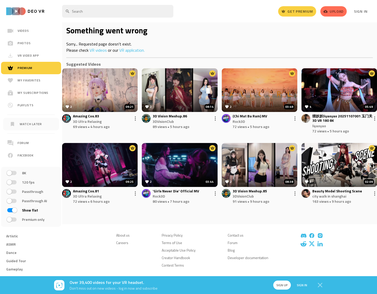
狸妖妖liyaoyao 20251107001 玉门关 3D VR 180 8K (342, 118)
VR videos (98, 50)
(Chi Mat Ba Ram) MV (250, 116)
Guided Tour (16, 260)
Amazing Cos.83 (86, 116)
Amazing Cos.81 (86, 191)
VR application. (132, 50)
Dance (11, 252)
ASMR (11, 244)
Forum (233, 242)
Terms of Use (172, 242)
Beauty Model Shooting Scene (337, 191)
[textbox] (117, 11)
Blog (231, 250)
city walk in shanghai (329, 196)
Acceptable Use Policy (179, 250)
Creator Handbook (176, 257)
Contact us (235, 235)
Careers (122, 242)
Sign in (301, 285)
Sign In (361, 11)
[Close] (320, 285)
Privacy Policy (172, 235)
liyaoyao (319, 126)
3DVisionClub (163, 121)
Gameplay (14, 269)
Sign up (281, 285)
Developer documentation (248, 257)
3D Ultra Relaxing (87, 121)
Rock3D (239, 121)
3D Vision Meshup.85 (250, 191)
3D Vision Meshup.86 (170, 116)
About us (123, 235)
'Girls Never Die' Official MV (176, 191)
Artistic (12, 236)
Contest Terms (173, 265)
